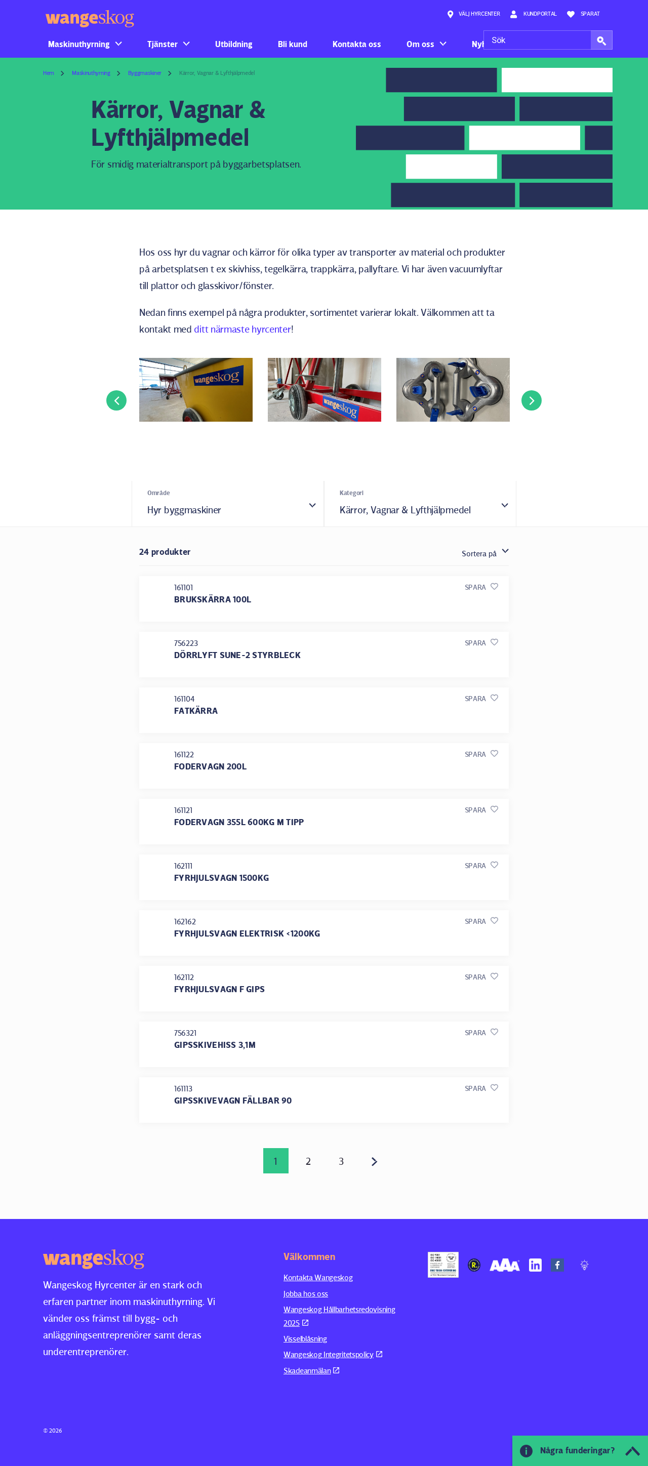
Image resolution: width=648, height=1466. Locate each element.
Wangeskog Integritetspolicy (333, 1354)
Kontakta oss (357, 44)
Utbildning (234, 44)
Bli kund (292, 44)
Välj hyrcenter (473, 14)
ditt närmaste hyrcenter (242, 329)
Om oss (420, 44)
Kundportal (533, 14)
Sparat (583, 14)
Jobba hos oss (306, 1293)
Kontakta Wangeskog (318, 1277)
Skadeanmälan (311, 1370)
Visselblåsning (305, 1338)
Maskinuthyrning (79, 44)
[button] (602, 40)
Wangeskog (90, 18)
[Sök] (548, 40)
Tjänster (162, 44)
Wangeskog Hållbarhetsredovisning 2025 (339, 1316)
